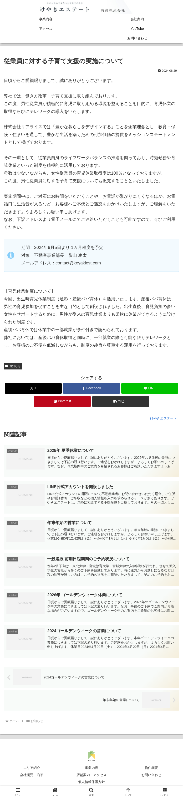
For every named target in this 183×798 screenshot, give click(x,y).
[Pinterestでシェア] (62, 401)
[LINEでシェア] (149, 388)
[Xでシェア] (33, 388)
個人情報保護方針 (91, 783)
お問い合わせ (151, 776)
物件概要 (151, 769)
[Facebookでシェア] (91, 388)
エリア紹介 (31, 769)
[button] (120, 401)
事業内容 (91, 769)
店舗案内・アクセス (91, 776)
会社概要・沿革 (31, 776)
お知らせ (13, 366)
